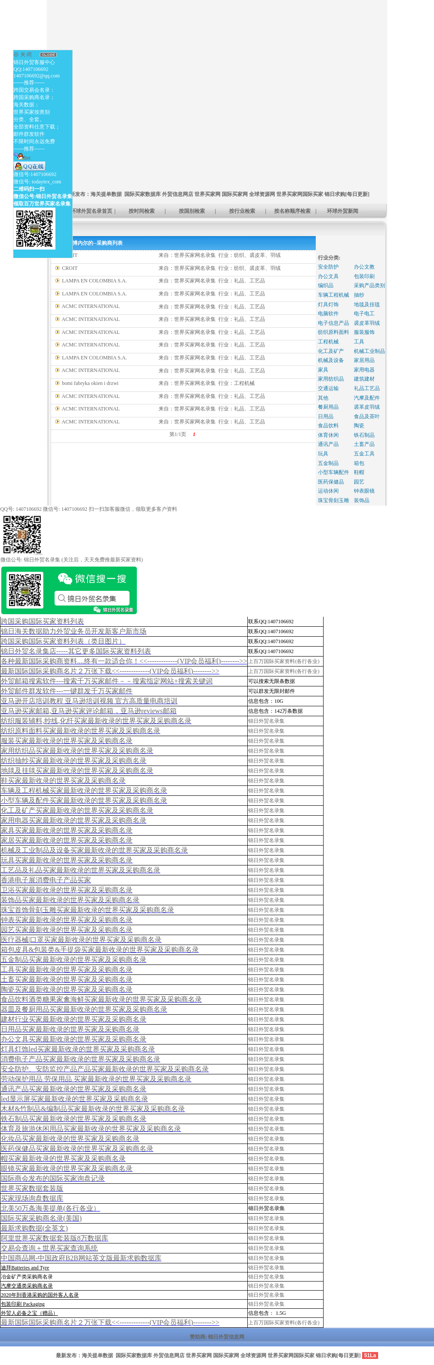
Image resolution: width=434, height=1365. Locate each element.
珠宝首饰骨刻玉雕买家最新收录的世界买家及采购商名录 (87, 909)
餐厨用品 (328, 407)
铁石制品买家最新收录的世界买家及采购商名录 (73, 1118)
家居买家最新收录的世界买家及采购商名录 (67, 840)
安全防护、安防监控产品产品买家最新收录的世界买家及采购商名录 (105, 1069)
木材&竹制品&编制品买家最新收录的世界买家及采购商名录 (93, 1108)
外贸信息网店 (177, 194)
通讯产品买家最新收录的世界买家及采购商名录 (73, 1089)
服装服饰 (364, 332)
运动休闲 (328, 491)
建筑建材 (364, 379)
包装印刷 (364, 276)
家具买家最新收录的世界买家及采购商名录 (67, 830)
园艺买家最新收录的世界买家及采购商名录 (67, 929)
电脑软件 (328, 314)
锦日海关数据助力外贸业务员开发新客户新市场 (73, 631)
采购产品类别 (369, 285)
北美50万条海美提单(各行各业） (50, 1208)
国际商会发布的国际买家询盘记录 (53, 1178)
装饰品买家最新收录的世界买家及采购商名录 (70, 900)
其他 (323, 398)
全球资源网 (262, 194)
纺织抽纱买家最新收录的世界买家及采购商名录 (73, 760)
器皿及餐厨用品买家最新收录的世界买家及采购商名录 (84, 1009)
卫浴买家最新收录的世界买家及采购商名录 (67, 890)
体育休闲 (328, 435)
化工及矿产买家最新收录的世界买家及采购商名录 (77, 810)
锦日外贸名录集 (266, 721)
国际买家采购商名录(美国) (41, 1218)
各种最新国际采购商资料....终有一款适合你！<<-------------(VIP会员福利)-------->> (124, 661)
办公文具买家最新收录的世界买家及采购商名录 (73, 1039)
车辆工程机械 (333, 295)
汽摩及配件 (367, 398)
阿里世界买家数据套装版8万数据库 (54, 1238)
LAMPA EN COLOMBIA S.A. (94, 281)
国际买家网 (235, 194)
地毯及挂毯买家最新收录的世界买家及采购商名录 (77, 770)
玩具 (323, 454)
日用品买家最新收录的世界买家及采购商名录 (70, 1029)
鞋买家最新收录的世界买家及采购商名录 (63, 780)
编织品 (326, 285)
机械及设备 (331, 360)
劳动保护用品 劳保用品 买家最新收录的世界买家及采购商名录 (96, 1079)
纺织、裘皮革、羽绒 (257, 255)
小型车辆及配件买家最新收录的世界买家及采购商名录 (84, 800)
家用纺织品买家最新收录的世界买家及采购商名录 (77, 750)
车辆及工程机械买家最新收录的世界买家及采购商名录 (84, 790)
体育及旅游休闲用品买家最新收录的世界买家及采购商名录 (91, 1128)
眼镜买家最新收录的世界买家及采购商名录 (67, 1168)
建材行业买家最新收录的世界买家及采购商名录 (73, 1019)
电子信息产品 (333, 323)
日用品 (326, 416)
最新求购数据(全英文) (34, 1228)
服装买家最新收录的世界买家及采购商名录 (67, 740)
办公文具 (328, 276)
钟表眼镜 (364, 491)
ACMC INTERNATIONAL (91, 306)
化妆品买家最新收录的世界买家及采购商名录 (70, 1138)
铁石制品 (364, 435)
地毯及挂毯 (367, 304)
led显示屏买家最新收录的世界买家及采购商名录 (74, 1098)
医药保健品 (331, 482)
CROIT (70, 268)
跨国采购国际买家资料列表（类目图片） (63, 641)
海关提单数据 (106, 194)
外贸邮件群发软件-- (67, 691)
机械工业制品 (369, 351)
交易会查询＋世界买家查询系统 (49, 1248)
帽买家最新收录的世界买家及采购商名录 (63, 1158)
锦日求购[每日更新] (346, 194)
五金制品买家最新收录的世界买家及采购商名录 (73, 959)
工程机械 (244, 383)
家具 (323, 370)
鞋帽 (359, 472)
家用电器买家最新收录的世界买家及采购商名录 (73, 820)
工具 (359, 342)
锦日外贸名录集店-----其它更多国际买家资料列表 (76, 651)
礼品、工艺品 (249, 281)
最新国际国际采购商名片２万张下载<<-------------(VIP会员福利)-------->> (110, 671)
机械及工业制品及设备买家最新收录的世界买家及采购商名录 (94, 850)
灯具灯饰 (328, 304)
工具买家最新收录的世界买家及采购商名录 (67, 969)
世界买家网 (207, 194)
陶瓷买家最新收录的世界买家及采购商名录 (67, 989)
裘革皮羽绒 (367, 407)
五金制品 (328, 463)
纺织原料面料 (333, 332)
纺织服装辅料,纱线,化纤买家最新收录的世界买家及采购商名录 (96, 720)
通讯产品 (328, 444)
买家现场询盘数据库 (32, 1198)
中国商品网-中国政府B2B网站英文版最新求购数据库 (81, 1258)
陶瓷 (359, 426)
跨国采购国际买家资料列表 (42, 621)
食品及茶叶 (367, 416)
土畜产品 (364, 444)
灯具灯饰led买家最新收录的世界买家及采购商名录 (78, 1049)
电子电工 (364, 314)
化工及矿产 (331, 351)
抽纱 (359, 295)
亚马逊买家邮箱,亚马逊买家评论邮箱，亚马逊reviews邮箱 (89, 711)
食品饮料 (328, 426)
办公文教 (364, 267)
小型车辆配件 (333, 472)
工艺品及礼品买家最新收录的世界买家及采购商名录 (80, 870)
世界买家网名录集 (195, 255)
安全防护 (328, 267)
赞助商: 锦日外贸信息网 (217, 1337)
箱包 (359, 463)
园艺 (359, 482)
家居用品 (364, 360)
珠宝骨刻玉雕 (333, 500)
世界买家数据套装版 (32, 1188)
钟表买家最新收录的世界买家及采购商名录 (67, 919)
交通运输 (328, 388)
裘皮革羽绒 (367, 323)
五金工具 (364, 454)
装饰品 (361, 500)
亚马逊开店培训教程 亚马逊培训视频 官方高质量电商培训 (89, 701)
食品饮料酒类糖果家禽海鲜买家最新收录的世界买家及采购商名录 (101, 999)
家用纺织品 (331, 379)
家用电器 (364, 370)
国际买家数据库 (142, 194)
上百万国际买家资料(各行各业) (283, 661)
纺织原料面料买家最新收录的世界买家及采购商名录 (80, 730)
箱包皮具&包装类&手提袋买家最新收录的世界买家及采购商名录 (100, 949)
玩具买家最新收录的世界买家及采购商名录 (67, 860)
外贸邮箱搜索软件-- (107, 681)
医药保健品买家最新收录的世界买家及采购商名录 (77, 1148)
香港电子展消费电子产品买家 (46, 880)
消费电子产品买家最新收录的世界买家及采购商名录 (80, 1059)
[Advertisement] (81, 81)
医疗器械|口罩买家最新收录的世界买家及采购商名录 (81, 939)
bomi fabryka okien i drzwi (90, 383)
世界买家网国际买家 (299, 194)
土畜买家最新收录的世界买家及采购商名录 (67, 979)
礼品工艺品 (367, 388)
